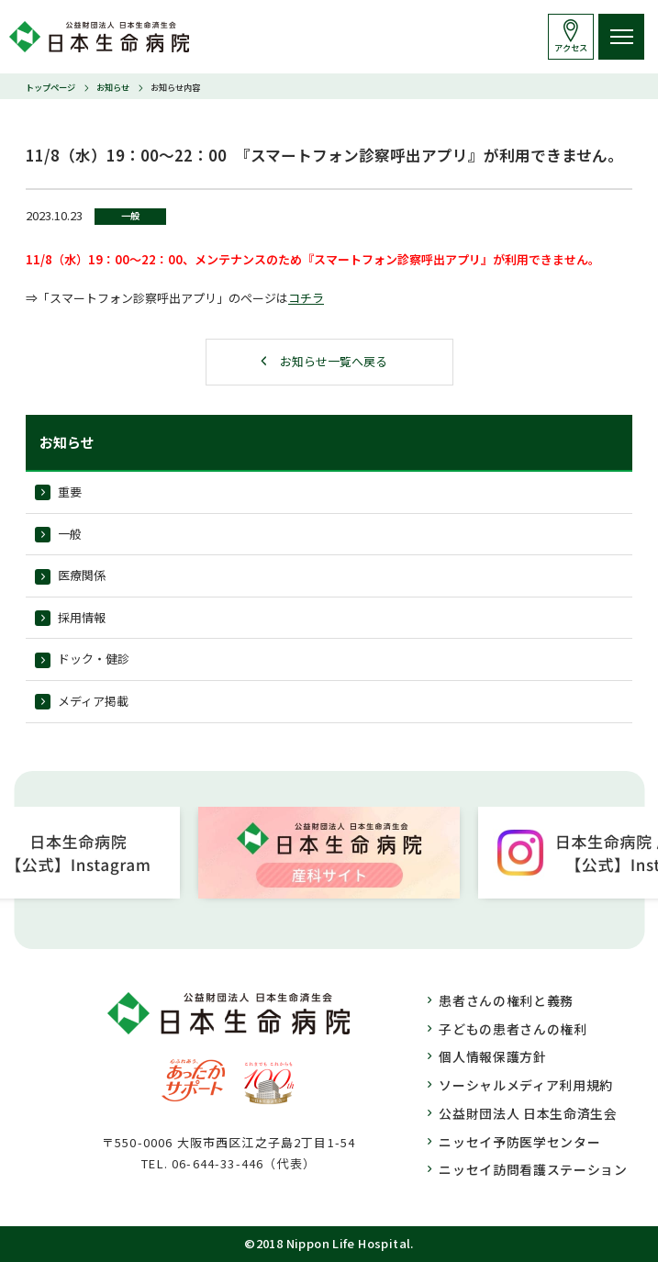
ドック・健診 (93, 658)
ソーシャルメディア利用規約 (526, 1085)
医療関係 (82, 575)
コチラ (306, 298)
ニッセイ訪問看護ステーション (533, 1169)
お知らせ (112, 87)
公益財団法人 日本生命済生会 (528, 1113)
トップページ (50, 87)
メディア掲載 (93, 700)
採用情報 (82, 617)
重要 (70, 491)
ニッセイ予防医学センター (519, 1142)
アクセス (570, 47)
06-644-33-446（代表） (244, 1163)
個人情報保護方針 (493, 1056)
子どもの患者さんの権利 (513, 1029)
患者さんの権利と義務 (506, 1000)
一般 (70, 533)
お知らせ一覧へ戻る (333, 361)
